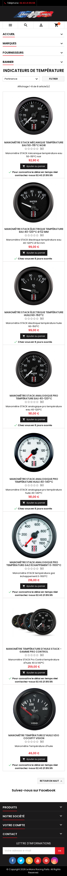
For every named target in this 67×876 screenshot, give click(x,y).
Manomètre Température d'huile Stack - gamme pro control (33, 650)
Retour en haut (51, 781)
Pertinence (22, 79)
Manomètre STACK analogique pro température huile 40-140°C (34, 480)
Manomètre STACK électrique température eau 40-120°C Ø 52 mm (33, 230)
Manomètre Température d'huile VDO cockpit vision (33, 737)
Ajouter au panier (34, 166)
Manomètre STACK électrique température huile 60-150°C (33, 314)
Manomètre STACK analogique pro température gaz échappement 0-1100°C (33, 563)
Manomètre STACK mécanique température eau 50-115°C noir (33, 144)
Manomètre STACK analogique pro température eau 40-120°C (34, 397)
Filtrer (53, 78)
